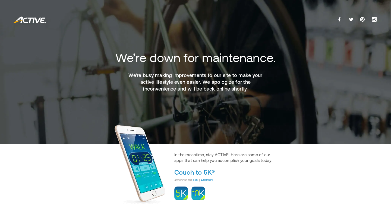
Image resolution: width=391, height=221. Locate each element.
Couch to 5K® (194, 172)
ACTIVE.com (30, 20)
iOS (195, 180)
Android (207, 180)
